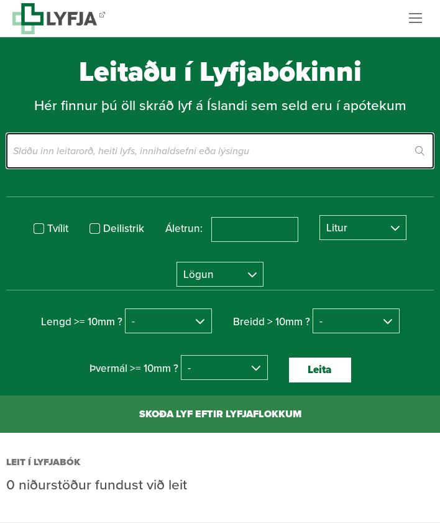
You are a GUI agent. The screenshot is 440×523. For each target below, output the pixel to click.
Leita (320, 369)
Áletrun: (184, 228)
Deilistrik (123, 229)
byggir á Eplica (357, 504)
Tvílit (57, 229)
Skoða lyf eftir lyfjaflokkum (220, 414)
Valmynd (418, 18)
